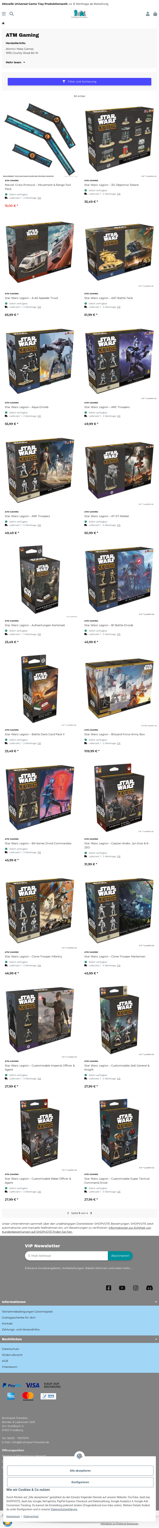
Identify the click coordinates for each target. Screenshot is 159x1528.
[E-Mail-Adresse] (66, 1255)
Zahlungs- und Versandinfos (21, 1329)
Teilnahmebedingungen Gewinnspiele (27, 1311)
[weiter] (91, 1213)
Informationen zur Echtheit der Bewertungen (120, 1524)
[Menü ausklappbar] (4, 14)
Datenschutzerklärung (64, 1509)
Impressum (13, 1516)
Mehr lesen (15, 62)
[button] (148, 14)
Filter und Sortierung (79, 81)
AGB (5, 1361)
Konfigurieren (80, 1482)
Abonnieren (120, 1256)
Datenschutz (31, 1516)
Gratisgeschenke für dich (19, 1317)
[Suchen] (11, 14)
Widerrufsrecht (12, 1355)
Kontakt (7, 1323)
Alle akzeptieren (80, 1470)
